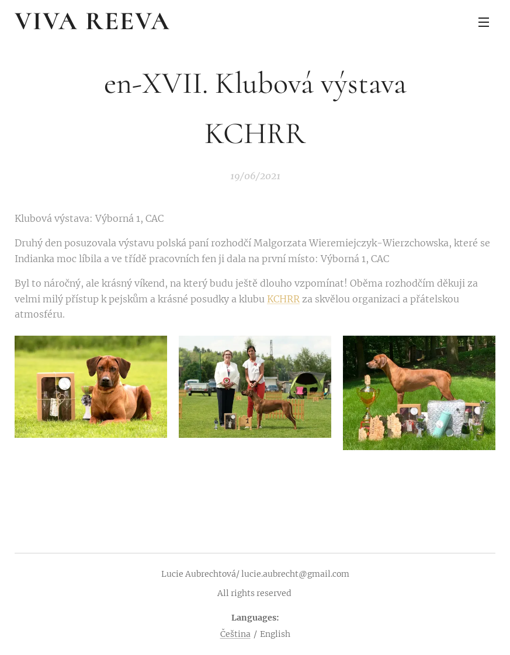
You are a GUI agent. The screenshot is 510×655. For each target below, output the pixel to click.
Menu (483, 22)
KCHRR (283, 299)
